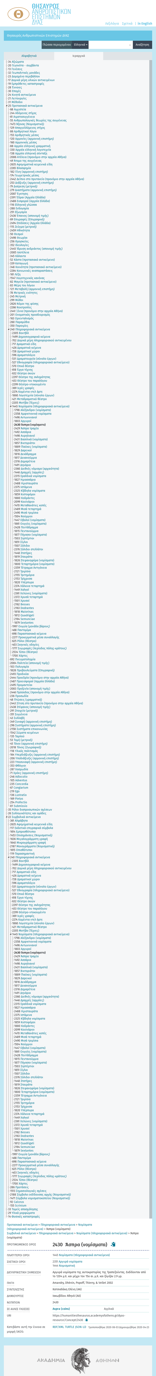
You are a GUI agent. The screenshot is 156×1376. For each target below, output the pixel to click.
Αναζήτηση (142, 44)
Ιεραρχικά (79, 56)
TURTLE (69, 1327)
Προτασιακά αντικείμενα (22, 1225)
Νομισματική (64, 1265)
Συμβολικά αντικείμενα (21, 1233)
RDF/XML (58, 1327)
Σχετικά (127, 23)
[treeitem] (17, 62)
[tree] (78, 639)
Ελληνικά (81, 44)
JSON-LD (80, 1327)
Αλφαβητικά (29, 56)
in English (145, 23)
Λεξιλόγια (112, 23)
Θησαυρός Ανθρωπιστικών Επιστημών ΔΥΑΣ (38, 35)
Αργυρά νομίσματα (67, 1261)
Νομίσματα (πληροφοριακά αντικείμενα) (101, 1233)
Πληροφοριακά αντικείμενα (58, 1225)
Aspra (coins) (61, 1309)
